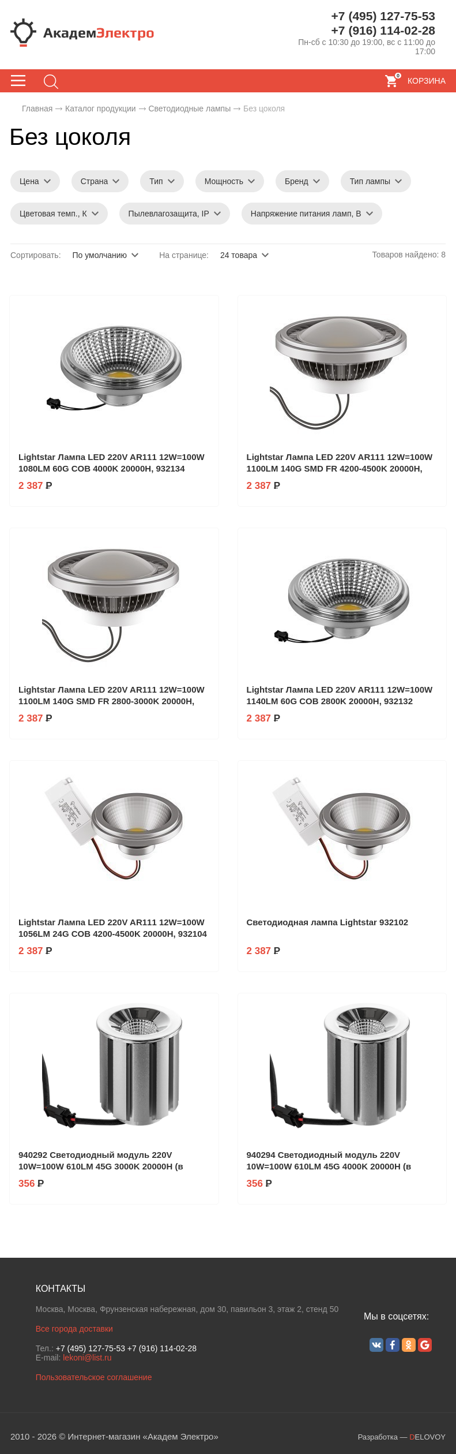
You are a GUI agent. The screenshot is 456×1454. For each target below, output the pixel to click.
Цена (29, 181)
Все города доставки (74, 1328)
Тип (156, 181)
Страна (94, 181)
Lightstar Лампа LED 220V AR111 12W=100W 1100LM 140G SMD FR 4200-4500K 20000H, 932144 (340, 468)
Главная (37, 108)
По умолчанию (99, 255)
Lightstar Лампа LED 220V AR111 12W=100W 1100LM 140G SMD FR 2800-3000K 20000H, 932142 (111, 701)
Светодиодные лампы (189, 108)
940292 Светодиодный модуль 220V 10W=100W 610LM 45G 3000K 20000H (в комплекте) (100, 1166)
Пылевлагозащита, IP (169, 213)
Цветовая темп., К (53, 213)
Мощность (224, 181)
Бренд (296, 181)
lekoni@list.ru (87, 1357)
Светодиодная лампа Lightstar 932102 (328, 922)
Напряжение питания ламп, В (306, 213)
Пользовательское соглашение (94, 1377)
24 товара (238, 255)
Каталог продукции (100, 108)
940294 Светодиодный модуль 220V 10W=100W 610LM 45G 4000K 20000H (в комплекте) (329, 1166)
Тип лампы (370, 181)
